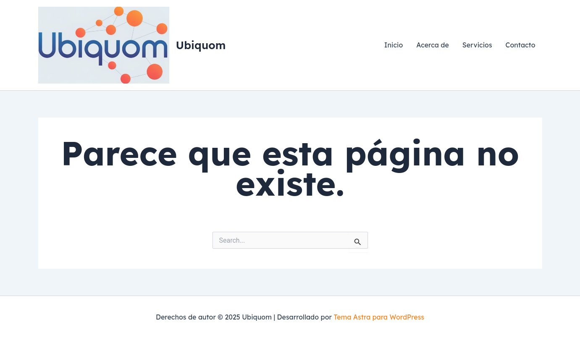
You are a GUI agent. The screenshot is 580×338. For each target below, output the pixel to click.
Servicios (477, 45)
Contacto (520, 45)
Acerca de (432, 45)
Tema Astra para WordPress (378, 317)
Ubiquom (201, 45)
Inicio (393, 45)
